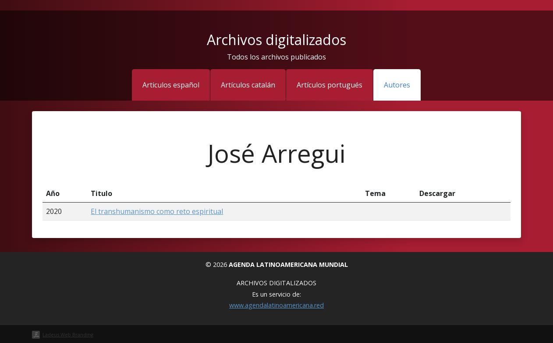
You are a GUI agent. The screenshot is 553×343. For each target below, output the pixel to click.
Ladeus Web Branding (68, 334)
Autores (397, 85)
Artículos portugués (329, 85)
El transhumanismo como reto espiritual (157, 211)
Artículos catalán (248, 85)
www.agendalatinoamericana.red (276, 305)
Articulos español (170, 85)
